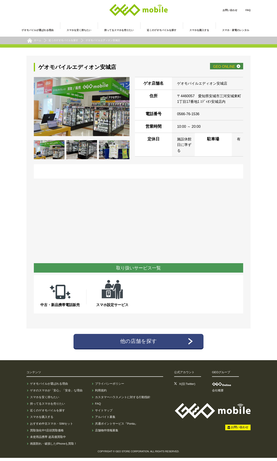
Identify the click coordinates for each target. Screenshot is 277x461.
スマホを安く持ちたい (44, 400)
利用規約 (101, 393)
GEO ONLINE (218, 67)
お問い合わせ (230, 10)
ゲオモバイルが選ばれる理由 (49, 386)
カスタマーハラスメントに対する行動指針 (122, 400)
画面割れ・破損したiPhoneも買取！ (53, 446)
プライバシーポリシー (109, 386)
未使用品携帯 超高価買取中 (48, 440)
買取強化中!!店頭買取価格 (47, 433)
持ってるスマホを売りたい (47, 406)
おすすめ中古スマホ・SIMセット (51, 426)
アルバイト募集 (105, 420)
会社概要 (218, 393)
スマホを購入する (41, 420)
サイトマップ (104, 413)
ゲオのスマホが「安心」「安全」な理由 (56, 393)
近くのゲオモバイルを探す (47, 413)
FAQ (248, 10)
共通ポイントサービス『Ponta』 (116, 426)
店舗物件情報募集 (106, 433)
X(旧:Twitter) (187, 386)
